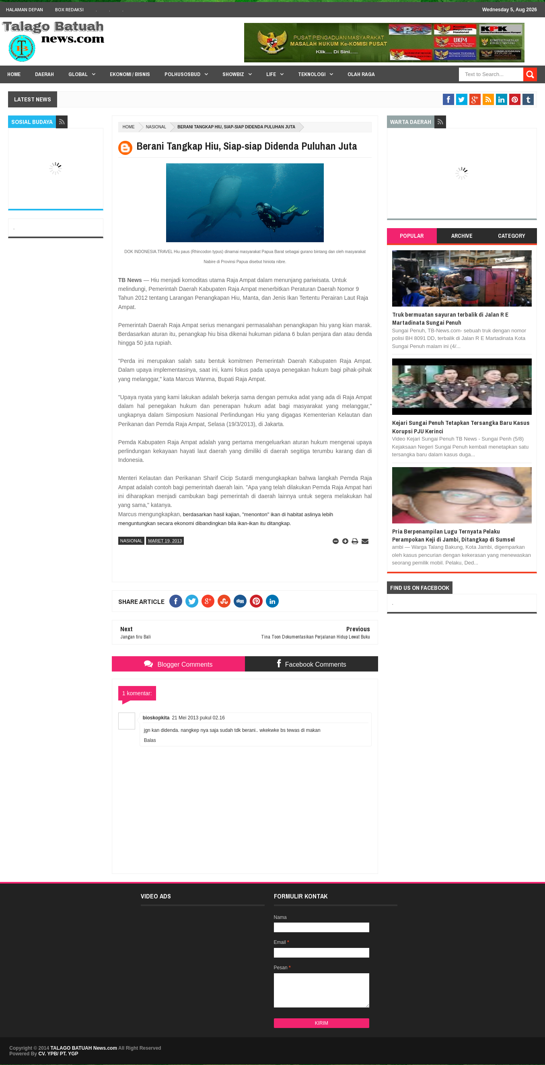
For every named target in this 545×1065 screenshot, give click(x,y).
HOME (14, 74)
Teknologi (311, 74)
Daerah (44, 74)
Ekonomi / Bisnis (130, 74)
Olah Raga (361, 74)
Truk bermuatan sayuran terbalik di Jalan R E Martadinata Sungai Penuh (450, 318)
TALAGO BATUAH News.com (84, 1048)
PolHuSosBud (182, 74)
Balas (150, 740)
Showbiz (233, 74)
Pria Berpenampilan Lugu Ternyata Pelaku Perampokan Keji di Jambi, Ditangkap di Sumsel (453, 535)
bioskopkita (156, 718)
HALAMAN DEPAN (24, 9)
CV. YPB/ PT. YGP (58, 1054)
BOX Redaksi (69, 9)
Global (78, 74)
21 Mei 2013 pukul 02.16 (198, 718)
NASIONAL (156, 127)
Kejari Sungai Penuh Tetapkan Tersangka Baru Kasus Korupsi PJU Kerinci (461, 426)
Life (271, 74)
